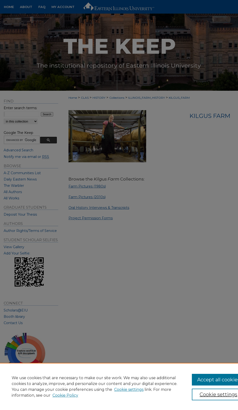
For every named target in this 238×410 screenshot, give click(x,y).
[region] (119, 386)
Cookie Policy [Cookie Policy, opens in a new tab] (65, 395)
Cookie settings (129, 389)
